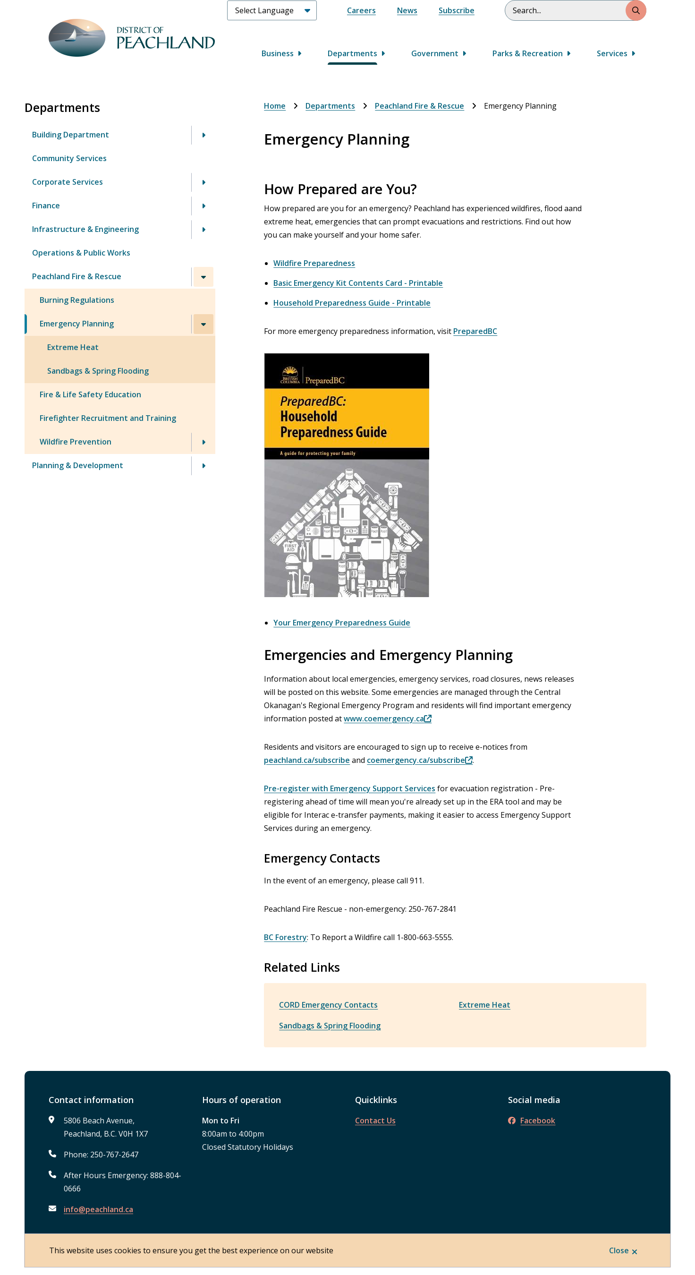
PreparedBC (475, 331)
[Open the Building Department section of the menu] (203, 135)
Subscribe (457, 10)
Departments (352, 53)
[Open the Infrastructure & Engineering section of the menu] (203, 230)
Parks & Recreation (527, 53)
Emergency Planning (77, 323)
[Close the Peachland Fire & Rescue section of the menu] (203, 277)
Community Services (69, 158)
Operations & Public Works (81, 253)
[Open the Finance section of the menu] (203, 206)
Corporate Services (67, 182)
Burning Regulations (77, 300)
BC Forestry (285, 937)
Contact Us (375, 1120)
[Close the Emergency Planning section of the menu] (203, 324)
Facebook (531, 1120)
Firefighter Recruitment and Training (108, 418)
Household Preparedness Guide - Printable (352, 303)
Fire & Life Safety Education (90, 394)
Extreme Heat (73, 347)
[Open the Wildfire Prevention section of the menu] (203, 442)
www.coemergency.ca (384, 718)
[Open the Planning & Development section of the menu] (203, 466)
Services (612, 53)
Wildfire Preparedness (314, 263)
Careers (361, 10)
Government (434, 53)
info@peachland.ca (98, 1209)
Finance (46, 205)
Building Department (70, 134)
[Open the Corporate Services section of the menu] (203, 182)
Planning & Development (77, 465)
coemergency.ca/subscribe (416, 760)
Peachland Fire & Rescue (76, 276)
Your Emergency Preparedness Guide (341, 622)
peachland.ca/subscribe (307, 760)
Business (278, 53)
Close (619, 1250)
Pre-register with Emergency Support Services (349, 788)
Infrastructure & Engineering (85, 229)
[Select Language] (272, 10)
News (407, 10)
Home (275, 106)
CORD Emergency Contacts (328, 1005)
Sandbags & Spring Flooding (98, 371)
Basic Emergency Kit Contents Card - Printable (358, 283)
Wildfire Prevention (75, 441)
